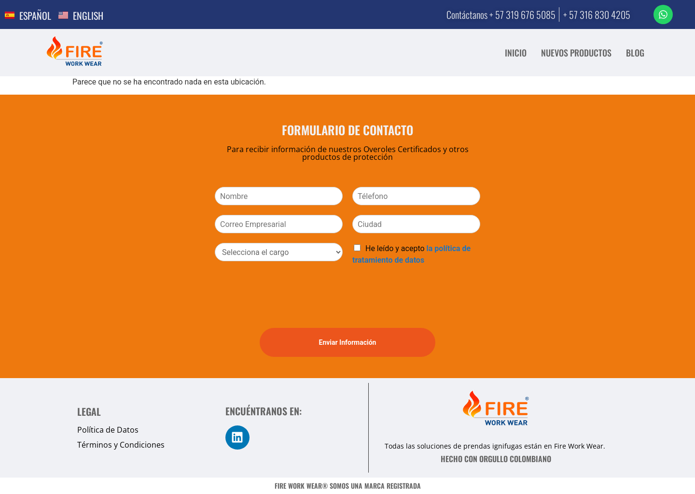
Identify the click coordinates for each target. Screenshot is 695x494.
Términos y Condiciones (121, 445)
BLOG (635, 52)
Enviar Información (347, 342)
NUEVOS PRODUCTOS (576, 52)
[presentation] (288, 312)
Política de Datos (108, 430)
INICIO (516, 52)
